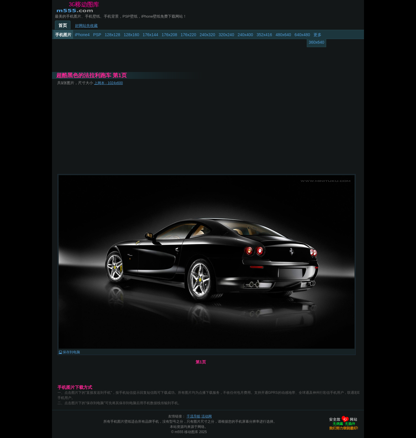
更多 (317, 34)
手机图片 (63, 34)
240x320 (207, 34)
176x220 (188, 34)
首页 (62, 25)
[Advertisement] (208, 129)
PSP (97, 34)
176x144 (150, 34)
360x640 (316, 42)
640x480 (302, 34)
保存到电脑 (71, 352)
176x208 (169, 34)
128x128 (112, 34)
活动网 (206, 416)
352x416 (264, 34)
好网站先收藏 (86, 25)
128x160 (131, 34)
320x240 (226, 34)
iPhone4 (82, 34)
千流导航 (193, 416)
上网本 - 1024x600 (108, 83)
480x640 (283, 34)
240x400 (245, 34)
